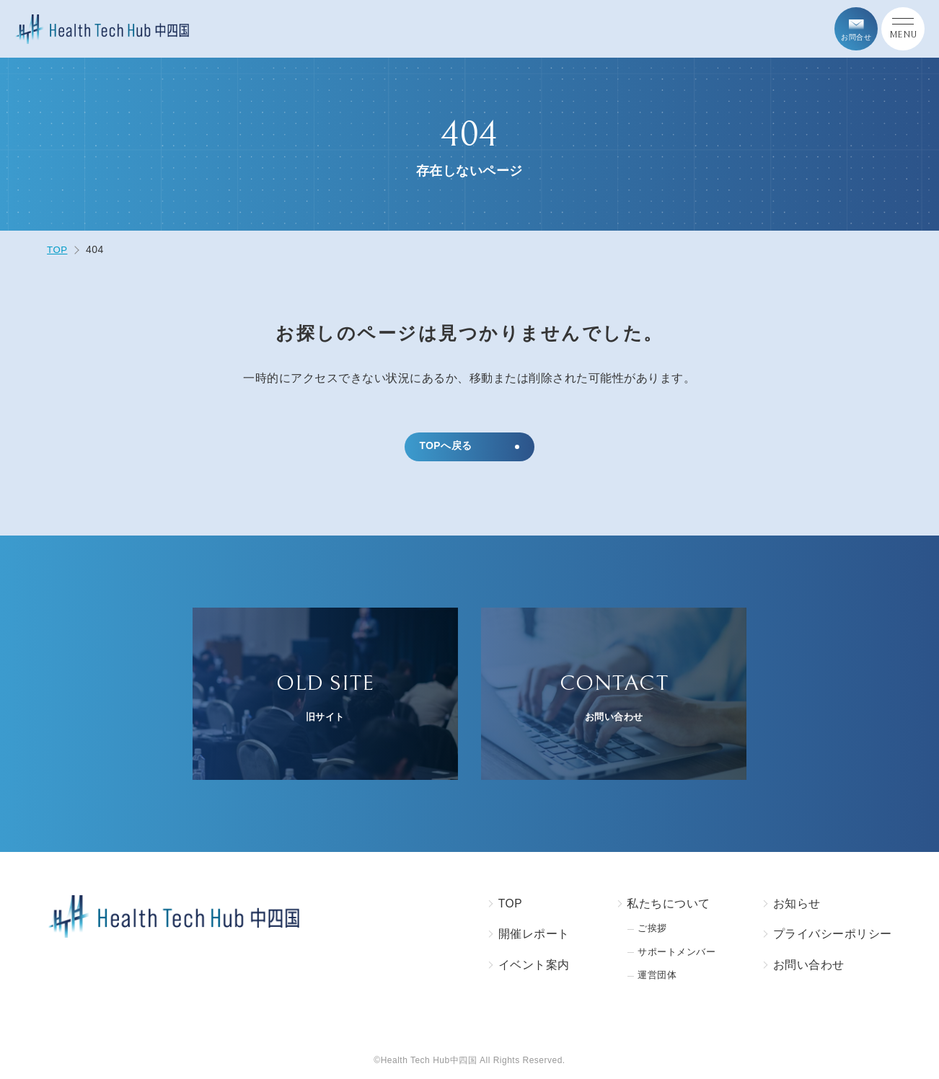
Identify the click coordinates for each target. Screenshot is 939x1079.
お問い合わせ (809, 966)
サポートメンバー (673, 953)
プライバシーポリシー (832, 935)
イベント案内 (527, 966)
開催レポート (527, 935)
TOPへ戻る (446, 447)
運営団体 (653, 977)
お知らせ (797, 904)
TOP (504, 904)
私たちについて (663, 904)
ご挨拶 (648, 929)
